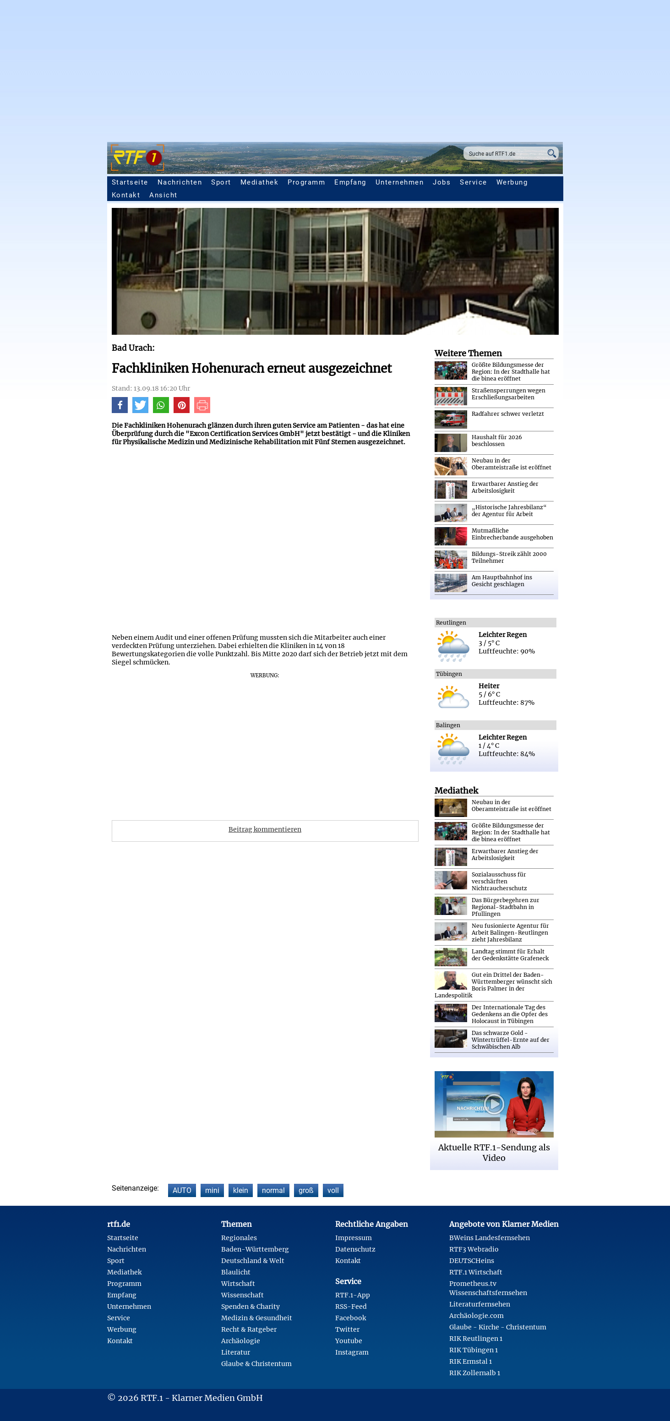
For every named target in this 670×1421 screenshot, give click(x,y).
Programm (306, 182)
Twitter (347, 1329)
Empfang (350, 182)
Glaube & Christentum (256, 1364)
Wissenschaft (242, 1295)
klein (240, 1190)
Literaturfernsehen (479, 1304)
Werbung (512, 182)
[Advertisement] (335, 69)
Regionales (239, 1238)
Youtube (348, 1341)
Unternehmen (400, 182)
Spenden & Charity (250, 1306)
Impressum (353, 1238)
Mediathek (259, 182)
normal (273, 1190)
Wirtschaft (238, 1283)
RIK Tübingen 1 (473, 1350)
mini (212, 1190)
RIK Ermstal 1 (470, 1361)
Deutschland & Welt (252, 1261)
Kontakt (126, 195)
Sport (221, 182)
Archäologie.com (476, 1316)
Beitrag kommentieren (265, 829)
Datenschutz (355, 1249)
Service (473, 182)
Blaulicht (236, 1272)
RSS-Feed (351, 1306)
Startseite (130, 182)
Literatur (235, 1352)
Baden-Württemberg (255, 1249)
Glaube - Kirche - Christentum (497, 1327)
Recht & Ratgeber (249, 1329)
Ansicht (163, 195)
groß (306, 1190)
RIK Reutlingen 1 (475, 1338)
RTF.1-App (352, 1295)
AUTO (182, 1190)
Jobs (442, 182)
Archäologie (240, 1341)
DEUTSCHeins (471, 1261)
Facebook (350, 1318)
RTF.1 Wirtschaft (475, 1272)
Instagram (352, 1352)
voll (333, 1190)
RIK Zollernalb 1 (474, 1373)
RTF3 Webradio (474, 1249)
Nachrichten (180, 182)
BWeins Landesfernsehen (489, 1238)
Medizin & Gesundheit (256, 1318)
